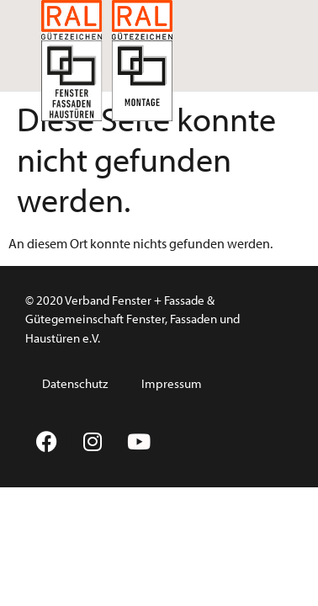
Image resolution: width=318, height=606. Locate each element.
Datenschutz (75, 383)
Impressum (171, 383)
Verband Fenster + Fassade (134, 300)
